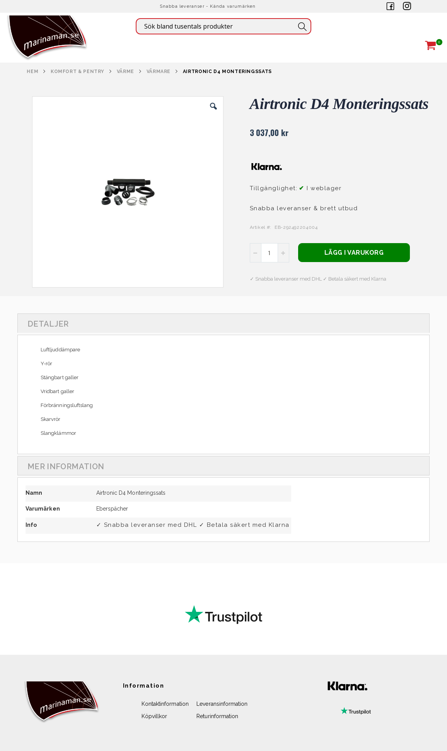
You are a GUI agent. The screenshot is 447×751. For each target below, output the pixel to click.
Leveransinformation (221, 704)
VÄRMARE (159, 71)
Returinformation (217, 716)
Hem (32, 71)
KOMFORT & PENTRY (77, 71)
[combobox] (223, 26)
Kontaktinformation (165, 704)
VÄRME (125, 71)
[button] (213, 112)
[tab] (223, 323)
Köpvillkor (154, 716)
